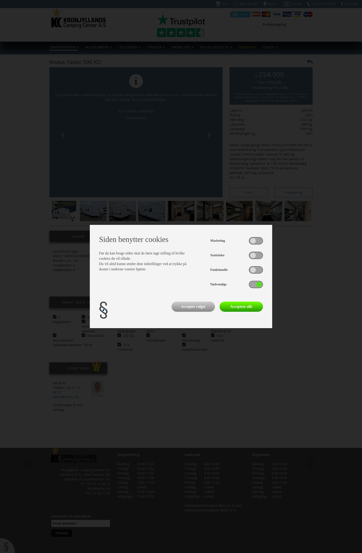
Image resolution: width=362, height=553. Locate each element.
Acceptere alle (241, 307)
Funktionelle (219, 270)
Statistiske (217, 255)
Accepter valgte (193, 307)
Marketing (217, 240)
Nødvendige (218, 284)
